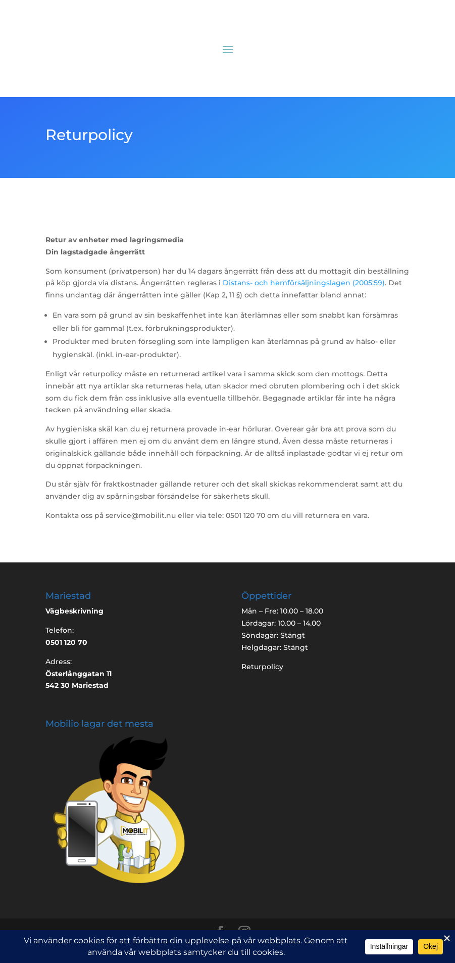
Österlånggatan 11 (78, 673)
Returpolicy (262, 666)
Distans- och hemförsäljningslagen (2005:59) (304, 282)
